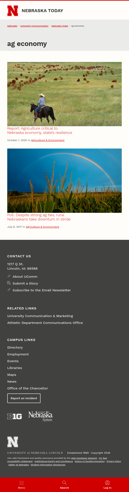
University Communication (34, 25)
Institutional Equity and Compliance (54, 461)
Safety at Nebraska (19, 464)
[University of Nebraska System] (41, 416)
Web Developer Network (84, 458)
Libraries (14, 368)
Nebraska (12, 25)
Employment (18, 354)
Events (13, 361)
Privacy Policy (114, 461)
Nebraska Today (42, 10)
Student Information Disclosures (48, 464)
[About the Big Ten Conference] (14, 416)
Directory (15, 347)
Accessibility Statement (20, 461)
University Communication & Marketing (40, 316)
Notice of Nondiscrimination (90, 461)
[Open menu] (21, 485)
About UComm (25, 277)
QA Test (103, 458)
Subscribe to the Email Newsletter (42, 290)
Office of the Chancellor (27, 388)
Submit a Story (25, 283)
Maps (11, 375)
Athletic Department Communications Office (45, 323)
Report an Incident (24, 398)
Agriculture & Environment (47, 140)
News (11, 381)
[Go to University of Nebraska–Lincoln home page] (12, 10)
